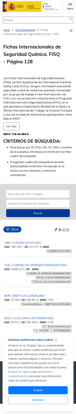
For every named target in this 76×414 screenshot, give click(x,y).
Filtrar (12, 229)
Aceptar (38, 390)
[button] (70, 7)
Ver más (11, 126)
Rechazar (38, 400)
